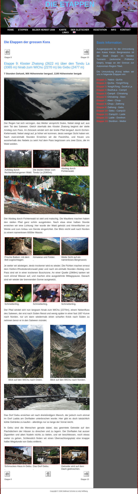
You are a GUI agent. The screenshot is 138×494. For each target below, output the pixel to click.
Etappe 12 (102, 117)
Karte (62, 30)
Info (113, 30)
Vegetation (100, 30)
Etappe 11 (102, 114)
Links (65, 32)
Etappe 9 (101, 107)
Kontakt (125, 30)
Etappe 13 (102, 121)
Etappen (23, 30)
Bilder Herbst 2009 (43, 30)
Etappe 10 (102, 110)
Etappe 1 (101, 79)
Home (10, 30)
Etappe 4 (101, 90)
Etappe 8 (101, 103)
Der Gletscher (80, 30)
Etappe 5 (101, 93)
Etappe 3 (101, 86)
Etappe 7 (101, 100)
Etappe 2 (101, 83)
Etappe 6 (101, 96)
